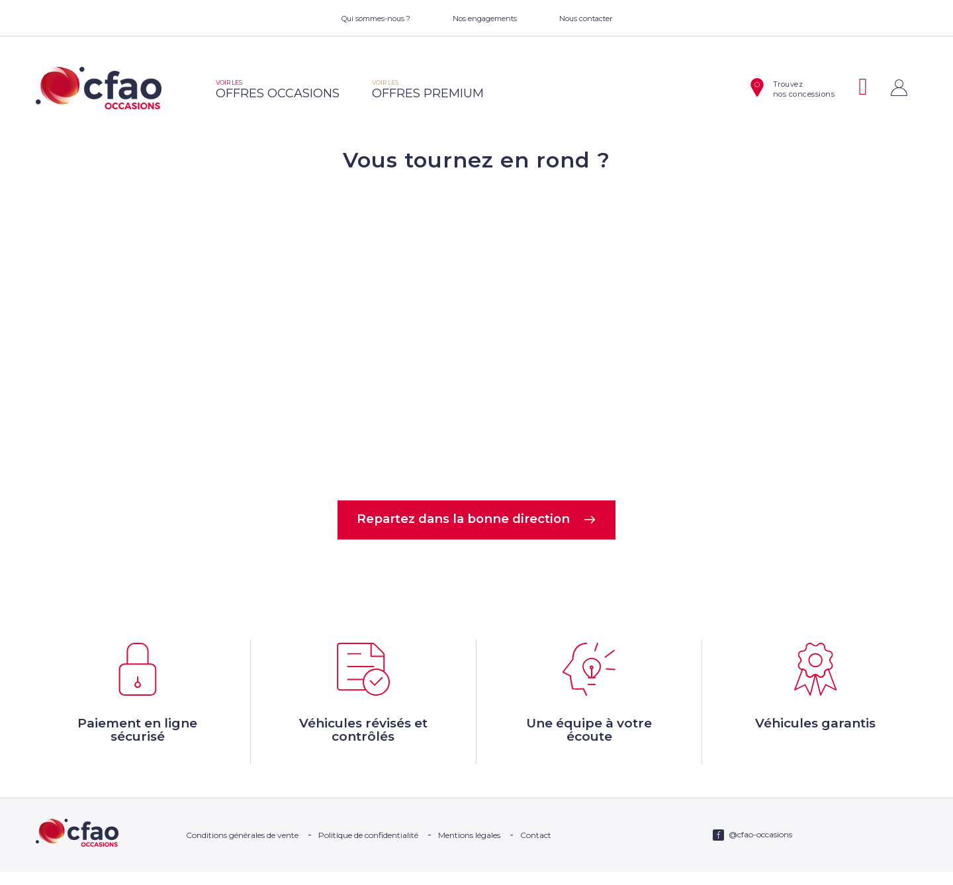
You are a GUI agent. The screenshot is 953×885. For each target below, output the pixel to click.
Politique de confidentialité (368, 848)
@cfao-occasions (760, 848)
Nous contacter (585, 18)
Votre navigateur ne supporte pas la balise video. (476, 335)
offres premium (428, 90)
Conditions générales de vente (242, 848)
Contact (535, 848)
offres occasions (278, 90)
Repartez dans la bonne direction (476, 521)
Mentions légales (469, 848)
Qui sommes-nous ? (375, 18)
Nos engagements (485, 18)
